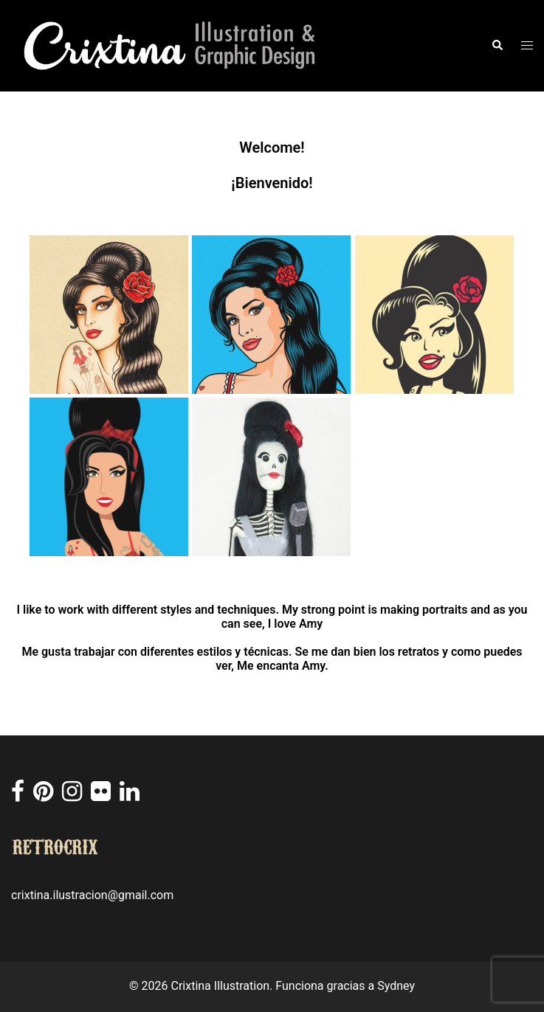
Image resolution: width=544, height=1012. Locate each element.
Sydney (396, 986)
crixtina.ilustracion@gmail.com (92, 895)
